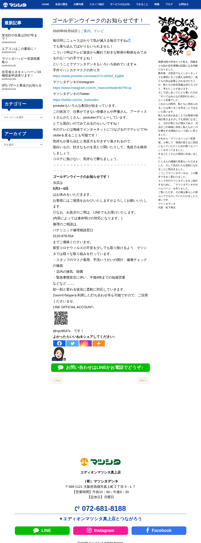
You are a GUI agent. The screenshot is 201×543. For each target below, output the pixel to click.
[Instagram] (85, 343)
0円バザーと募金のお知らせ (22, 85)
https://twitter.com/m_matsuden (75, 100)
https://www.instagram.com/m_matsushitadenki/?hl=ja (92, 88)
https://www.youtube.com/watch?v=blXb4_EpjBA (88, 76)
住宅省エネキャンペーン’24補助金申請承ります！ (21, 73)
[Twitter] (72, 343)
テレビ (99, 31)
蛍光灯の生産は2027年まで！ (19, 37)
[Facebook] (59, 343)
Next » (143, 380)
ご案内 (85, 31)
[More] (98, 343)
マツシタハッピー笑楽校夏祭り (21, 60)
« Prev (57, 380)
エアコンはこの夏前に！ (19, 48)
